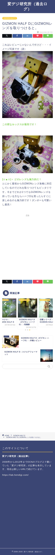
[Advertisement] (27, 245)
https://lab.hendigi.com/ (15, 475)
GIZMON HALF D (10, 18)
